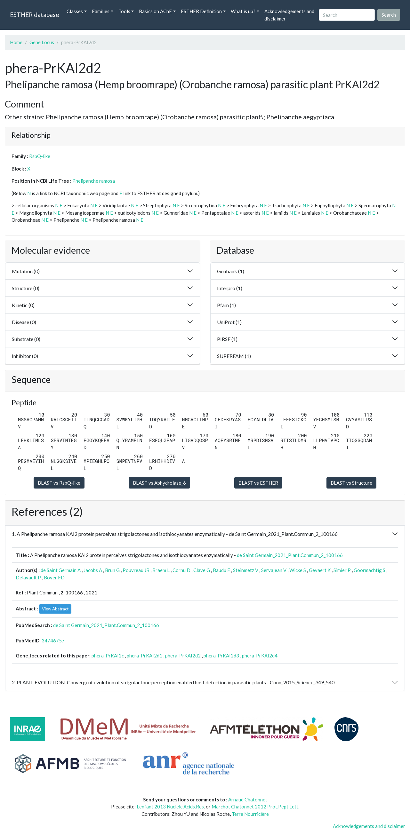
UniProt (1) (229, 322)
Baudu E (221, 570)
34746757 (53, 640)
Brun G (112, 570)
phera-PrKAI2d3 (221, 655)
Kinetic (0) (23, 305)
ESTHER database (34, 14)
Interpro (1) (229, 288)
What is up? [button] (243, 11)
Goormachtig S (369, 570)
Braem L (161, 570)
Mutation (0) (26, 271)
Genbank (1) (230, 271)
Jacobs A (93, 570)
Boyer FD (54, 577)
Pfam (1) (226, 305)
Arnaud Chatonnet (247, 799)
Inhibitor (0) (25, 356)
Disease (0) (24, 322)
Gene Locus (41, 42)
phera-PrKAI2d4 (259, 655)
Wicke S (297, 570)
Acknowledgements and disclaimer (289, 14)
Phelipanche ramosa (93, 181)
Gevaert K (320, 570)
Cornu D (181, 570)
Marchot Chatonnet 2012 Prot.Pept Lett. (255, 806)
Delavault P (28, 577)
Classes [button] (75, 11)
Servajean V (273, 570)
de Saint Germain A (61, 570)
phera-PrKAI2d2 (183, 655)
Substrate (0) (26, 339)
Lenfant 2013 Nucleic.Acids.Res (170, 806)
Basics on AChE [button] (155, 11)
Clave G (201, 570)
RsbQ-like (39, 156)
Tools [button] (124, 11)
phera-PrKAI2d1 (144, 655)
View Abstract (55, 608)
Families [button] (100, 11)
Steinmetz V (245, 570)
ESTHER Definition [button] (201, 11)
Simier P (342, 570)
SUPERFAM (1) (234, 356)
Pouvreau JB (136, 570)
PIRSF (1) (227, 339)
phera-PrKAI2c (108, 655)
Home (16, 42)
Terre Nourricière (250, 814)
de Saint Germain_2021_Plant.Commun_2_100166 (290, 555)
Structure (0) (25, 288)
